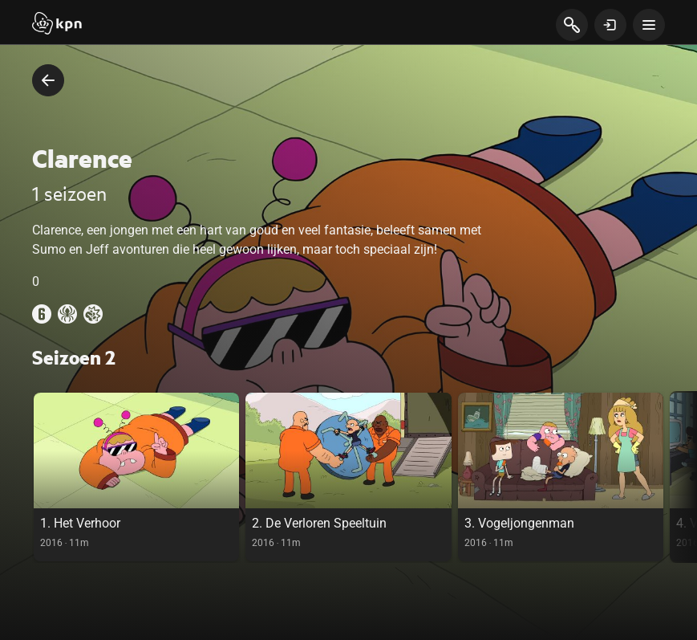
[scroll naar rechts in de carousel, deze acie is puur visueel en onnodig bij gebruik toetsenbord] (683, 477)
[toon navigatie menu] (649, 25)
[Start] (57, 25)
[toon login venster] (610, 25)
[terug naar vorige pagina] (48, 80)
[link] (136, 477)
